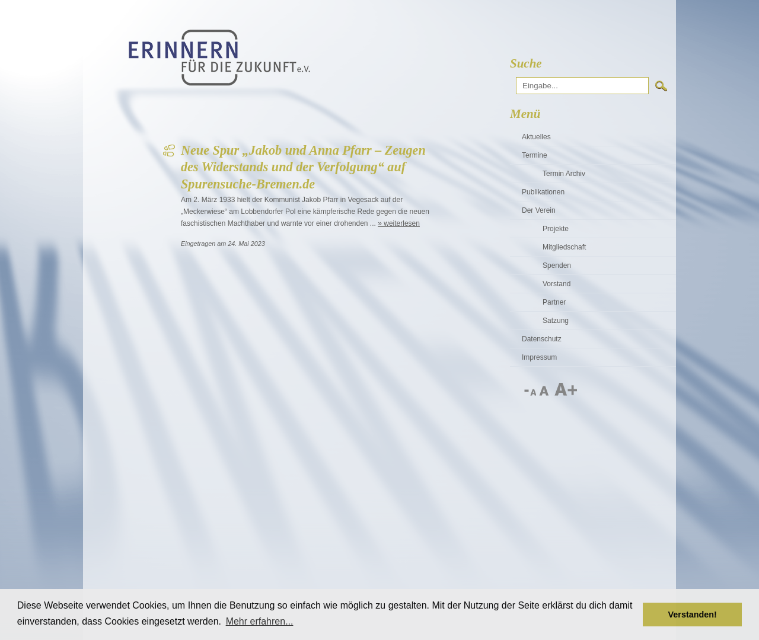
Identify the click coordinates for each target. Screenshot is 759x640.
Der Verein (539, 210)
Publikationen (543, 192)
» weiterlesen (399, 223)
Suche (526, 63)
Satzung (556, 320)
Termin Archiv (564, 173)
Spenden (557, 265)
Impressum (539, 357)
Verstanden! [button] (692, 614)
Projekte (556, 229)
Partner (554, 302)
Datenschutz (542, 339)
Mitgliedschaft (564, 247)
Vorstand (556, 284)
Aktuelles (536, 137)
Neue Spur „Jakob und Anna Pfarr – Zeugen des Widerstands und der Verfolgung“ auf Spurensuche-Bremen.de (303, 167)
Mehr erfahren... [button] (260, 621)
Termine (534, 155)
